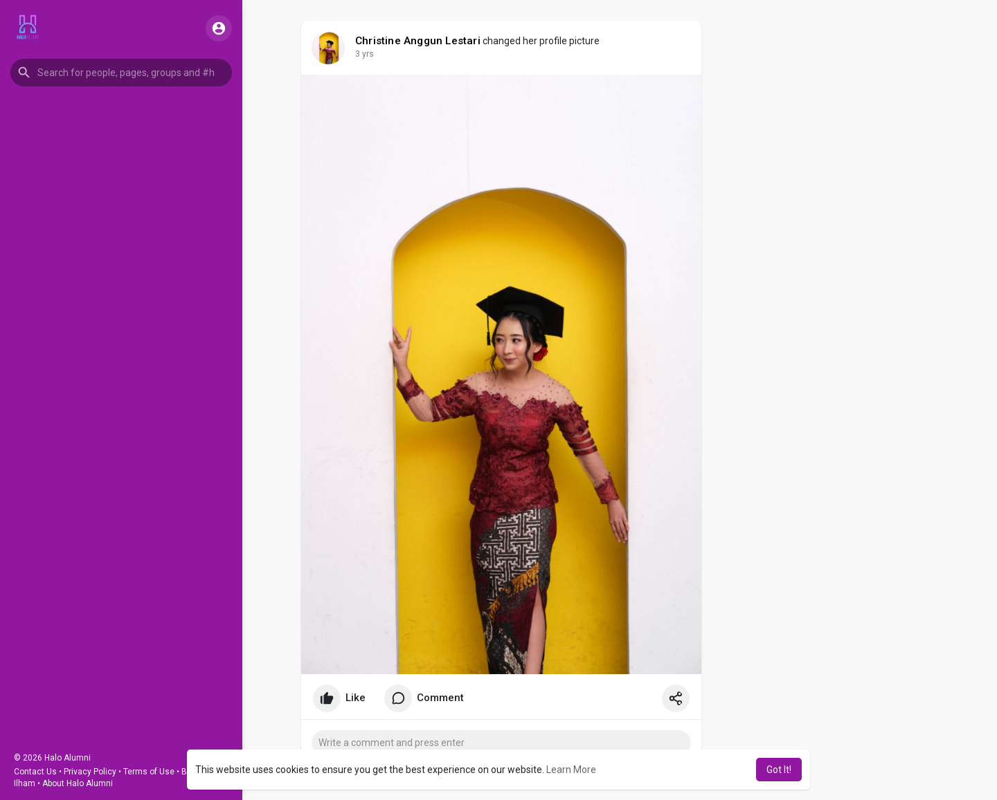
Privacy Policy (90, 771)
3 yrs (364, 54)
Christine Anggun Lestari (417, 41)
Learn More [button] (571, 769)
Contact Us (35, 771)
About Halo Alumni (77, 783)
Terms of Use (148, 771)
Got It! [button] (778, 769)
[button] (121, 72)
